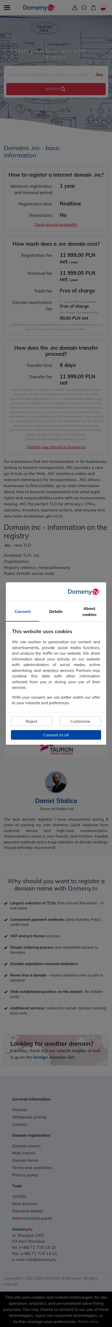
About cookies (89, 611)
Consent (23, 611)
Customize (80, 721)
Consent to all (56, 734)
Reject (32, 721)
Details (56, 611)
